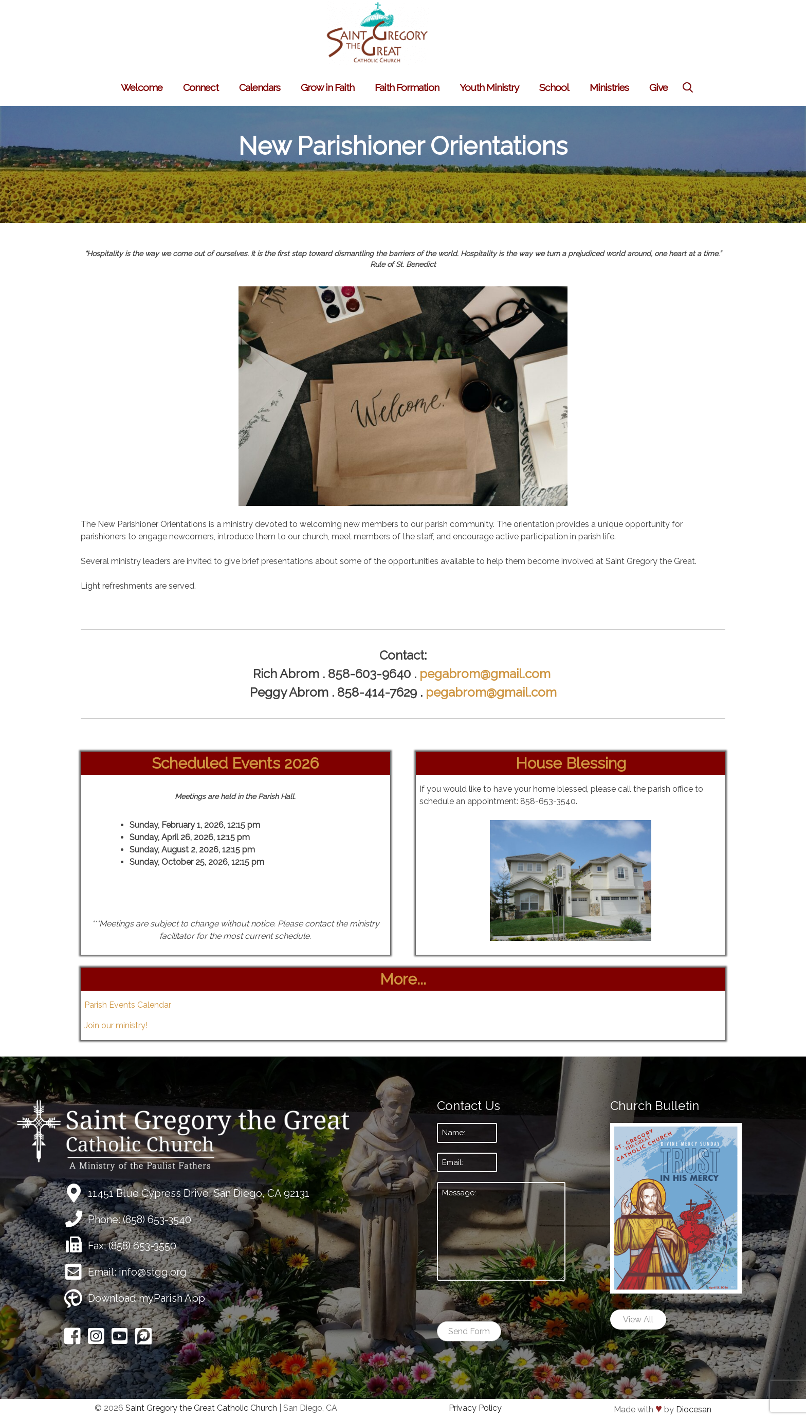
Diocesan (693, 1409)
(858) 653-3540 (157, 1219)
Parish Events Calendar (127, 1005)
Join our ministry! (116, 1025)
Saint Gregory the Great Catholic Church (201, 1408)
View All (638, 1319)
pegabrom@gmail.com (486, 673)
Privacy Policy (475, 1408)
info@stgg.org (153, 1272)
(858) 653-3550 (142, 1246)
